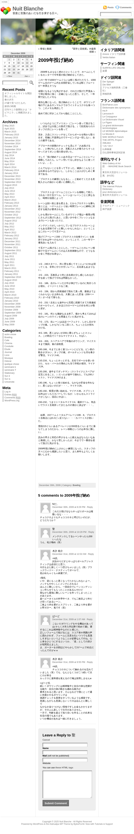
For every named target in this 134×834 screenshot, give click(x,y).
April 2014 (10, 164)
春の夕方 (9, 99)
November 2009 (12, 306)
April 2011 (10, 265)
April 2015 (10, 128)
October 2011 (11, 247)
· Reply (89, 507)
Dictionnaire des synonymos (116, 107)
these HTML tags (64, 767)
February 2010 (12, 298)
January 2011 (11, 274)
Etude (7, 349)
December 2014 (12, 140)
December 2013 (12, 176)
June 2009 (10, 321)
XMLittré (106, 143)
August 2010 (11, 280)
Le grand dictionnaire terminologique (112, 126)
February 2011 (12, 271)
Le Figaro (107, 122)
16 (14, 66)
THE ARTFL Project (112, 140)
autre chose (10, 334)
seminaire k (10, 367)
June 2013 (10, 191)
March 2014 (10, 167)
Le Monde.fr (108, 134)
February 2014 (12, 170)
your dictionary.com (112, 192)
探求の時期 (10, 106)
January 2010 (11, 300)
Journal (8, 352)
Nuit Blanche (28, 9)
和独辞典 (106, 94)
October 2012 (11, 214)
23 (14, 69)
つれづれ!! (107, 146)
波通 (104, 71)
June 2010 (10, 286)
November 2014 (12, 143)
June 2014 (10, 158)
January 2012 (11, 238)
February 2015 (12, 134)
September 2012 (13, 217)
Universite (9, 382)
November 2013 (12, 179)
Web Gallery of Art (111, 163)
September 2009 (13, 312)
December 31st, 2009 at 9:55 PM (68, 662)
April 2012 (10, 229)
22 (9, 69)
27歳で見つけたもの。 (16, 103)
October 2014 (11, 146)
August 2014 (11, 152)
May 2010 (9, 289)
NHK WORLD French (113, 137)
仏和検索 (106, 149)
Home (5, 2)
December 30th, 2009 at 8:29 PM (68, 507)
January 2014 (11, 173)
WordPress (38, 829)
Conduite (9, 346)
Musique (9, 358)
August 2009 (11, 315)
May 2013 (9, 194)
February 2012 (12, 235)
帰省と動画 (45, 48)
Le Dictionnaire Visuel (113, 119)
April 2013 (10, 197)
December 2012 (12, 208)
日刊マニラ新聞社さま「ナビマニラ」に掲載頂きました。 (18, 112)
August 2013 (11, 185)
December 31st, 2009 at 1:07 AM (68, 619)
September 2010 (13, 277)
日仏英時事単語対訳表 (113, 152)
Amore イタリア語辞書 (113, 54)
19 (27, 66)
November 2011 (12, 244)
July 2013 (9, 188)
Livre (7, 355)
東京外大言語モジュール (114, 172)
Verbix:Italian (108, 57)
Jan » (27, 76)
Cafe (7, 340)
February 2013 (12, 203)
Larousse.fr (108, 113)
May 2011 (9, 262)
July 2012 (9, 223)
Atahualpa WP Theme (59, 829)
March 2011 (10, 268)
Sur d (7, 376)
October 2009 (11, 309)
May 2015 (9, 125)
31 (18, 73)
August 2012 (11, 220)
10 (18, 63)
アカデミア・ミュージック (116, 205)
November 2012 (12, 211)
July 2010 (9, 283)
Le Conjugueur (109, 116)
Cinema (8, 343)
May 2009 (9, 324)
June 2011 (10, 259)
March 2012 (10, 232)
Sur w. (8, 379)
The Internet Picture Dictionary (112, 187)
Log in (8, 391)
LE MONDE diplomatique (114, 131)
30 (14, 73)
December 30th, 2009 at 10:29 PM (69, 532)
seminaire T (10, 370)
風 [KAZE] (108, 175)
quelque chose (12, 364)
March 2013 (10, 200)
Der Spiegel (108, 81)
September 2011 (13, 250)
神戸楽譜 (106, 209)
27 (31, 69)
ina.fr (104, 110)
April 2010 (10, 292)
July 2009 (9, 318)
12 (27, 63)
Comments (126, 7)
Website (47, 763)
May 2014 (9, 161)
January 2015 (11, 137)
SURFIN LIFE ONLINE (113, 68)
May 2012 (9, 226)
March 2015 (10, 131)
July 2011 (9, 256)
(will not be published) (56, 755)
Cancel (46, 739)
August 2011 (11, 253)
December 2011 (12, 241)
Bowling (8, 337)
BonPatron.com (110, 104)
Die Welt (106, 84)
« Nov (9, 76)
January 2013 (11, 205)
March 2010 (10, 295)
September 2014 (13, 149)
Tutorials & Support (104, 829)
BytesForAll (79, 829)
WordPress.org (12, 400)
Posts (110, 7)
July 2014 (9, 155)
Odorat (8, 361)
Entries (11, 394)
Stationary (10, 373)
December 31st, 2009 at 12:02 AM (69, 554)
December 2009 (12, 303)
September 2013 (13, 182)
